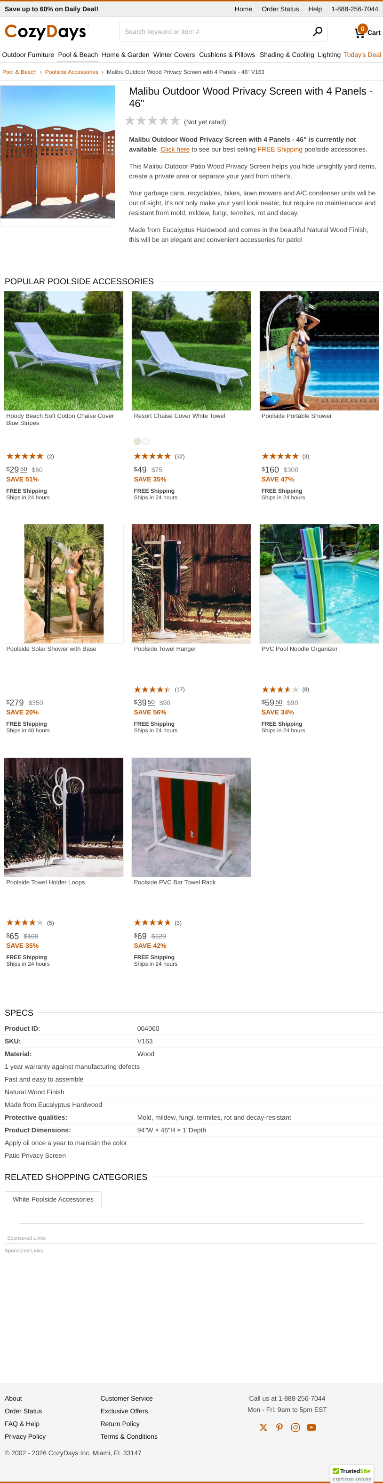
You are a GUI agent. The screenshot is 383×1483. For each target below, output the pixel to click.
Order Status (280, 9)
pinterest (279, 1427)
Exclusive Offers (124, 1411)
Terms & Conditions (129, 1436)
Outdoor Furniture (28, 54)
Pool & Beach (78, 54)
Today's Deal (363, 54)
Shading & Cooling (287, 54)
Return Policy (120, 1423)
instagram (295, 1427)
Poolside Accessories (71, 72)
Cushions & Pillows (227, 54)
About (13, 1398)
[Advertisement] (191, 1314)
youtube (311, 1427)
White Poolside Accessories (53, 1199)
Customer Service (127, 1398)
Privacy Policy (25, 1436)
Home (243, 9)
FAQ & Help (22, 1423)
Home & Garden (125, 54)
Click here (175, 149)
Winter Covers (174, 54)
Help (315, 9)
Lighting (329, 54)
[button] (352, 1474)
